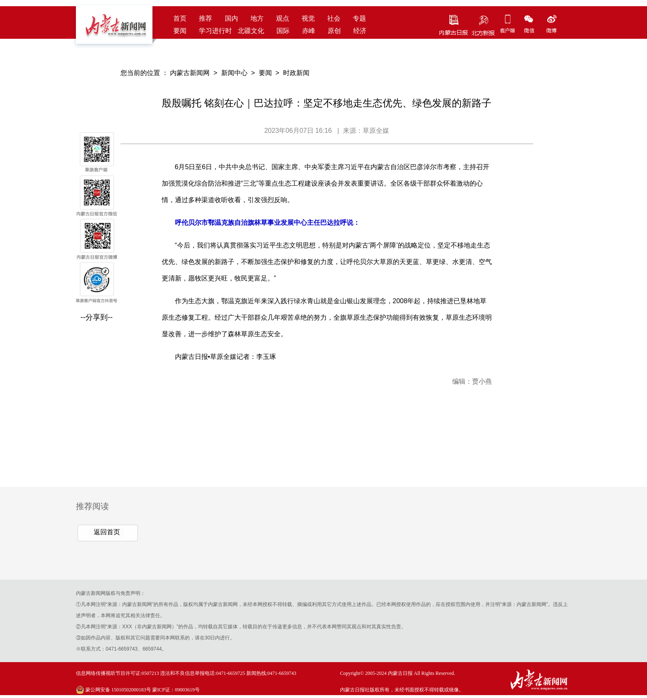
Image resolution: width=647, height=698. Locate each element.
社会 (333, 18)
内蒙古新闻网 (190, 72)
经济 (359, 30)
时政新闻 (296, 72)
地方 (257, 18)
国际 (283, 30)
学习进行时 (215, 30)
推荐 (205, 18)
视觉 (308, 18)
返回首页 (107, 531)
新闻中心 (234, 72)
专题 (359, 18)
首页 (180, 18)
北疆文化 (251, 30)
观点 (282, 18)
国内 (231, 18)
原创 (334, 30)
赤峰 (308, 30)
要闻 (180, 30)
